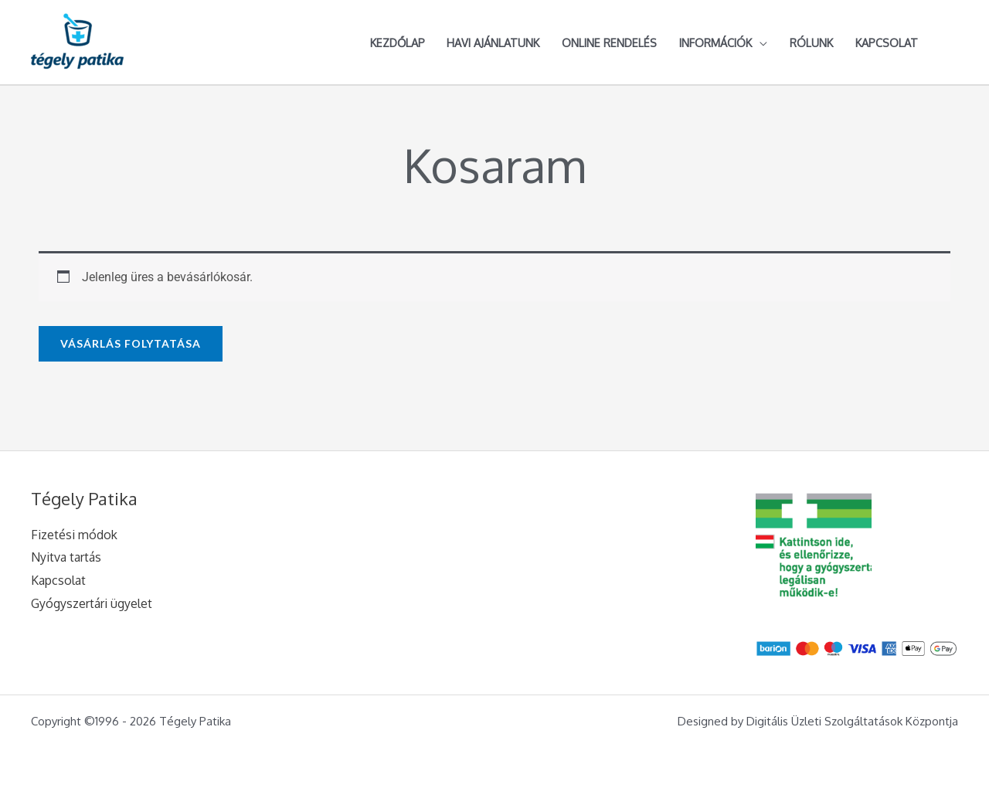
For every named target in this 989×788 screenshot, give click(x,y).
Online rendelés (609, 42)
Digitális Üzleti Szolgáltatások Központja (852, 721)
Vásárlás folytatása (130, 343)
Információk (715, 42)
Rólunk (811, 42)
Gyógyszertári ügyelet (91, 603)
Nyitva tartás (66, 557)
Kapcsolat (886, 42)
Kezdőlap (397, 42)
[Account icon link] (951, 42)
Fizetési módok (74, 534)
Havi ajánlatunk (493, 42)
